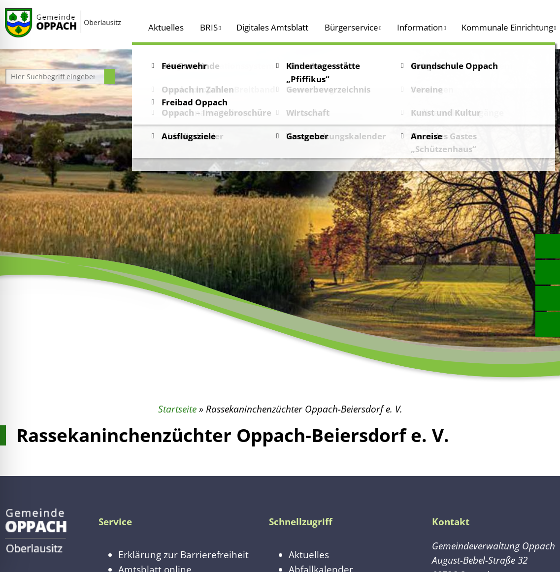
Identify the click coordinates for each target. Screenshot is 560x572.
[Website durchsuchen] (56, 76)
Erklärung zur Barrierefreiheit (183, 554)
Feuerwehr (184, 65)
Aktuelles (166, 27)
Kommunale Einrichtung (507, 27)
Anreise (426, 136)
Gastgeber (307, 136)
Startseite (177, 409)
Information (420, 27)
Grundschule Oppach (454, 65)
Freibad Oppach (195, 102)
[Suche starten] (109, 76)
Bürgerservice (351, 27)
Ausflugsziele (189, 136)
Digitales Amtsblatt (272, 27)
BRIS (209, 27)
